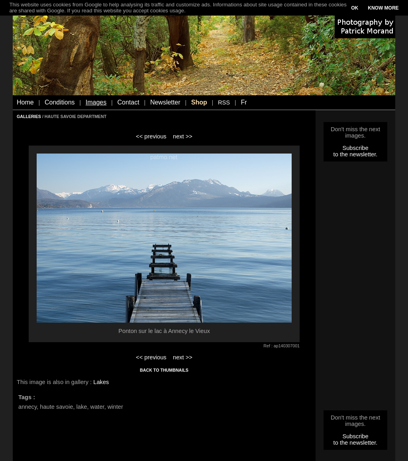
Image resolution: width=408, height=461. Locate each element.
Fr (244, 102)
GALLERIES (29, 116)
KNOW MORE (383, 8)
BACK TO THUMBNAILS (164, 370)
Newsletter (165, 102)
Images (96, 102)
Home (25, 102)
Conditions (60, 102)
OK (354, 8)
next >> (182, 136)
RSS (224, 102)
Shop (199, 102)
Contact (128, 102)
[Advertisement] (355, 288)
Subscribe (355, 148)
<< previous (151, 136)
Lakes (101, 382)
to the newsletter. (355, 154)
